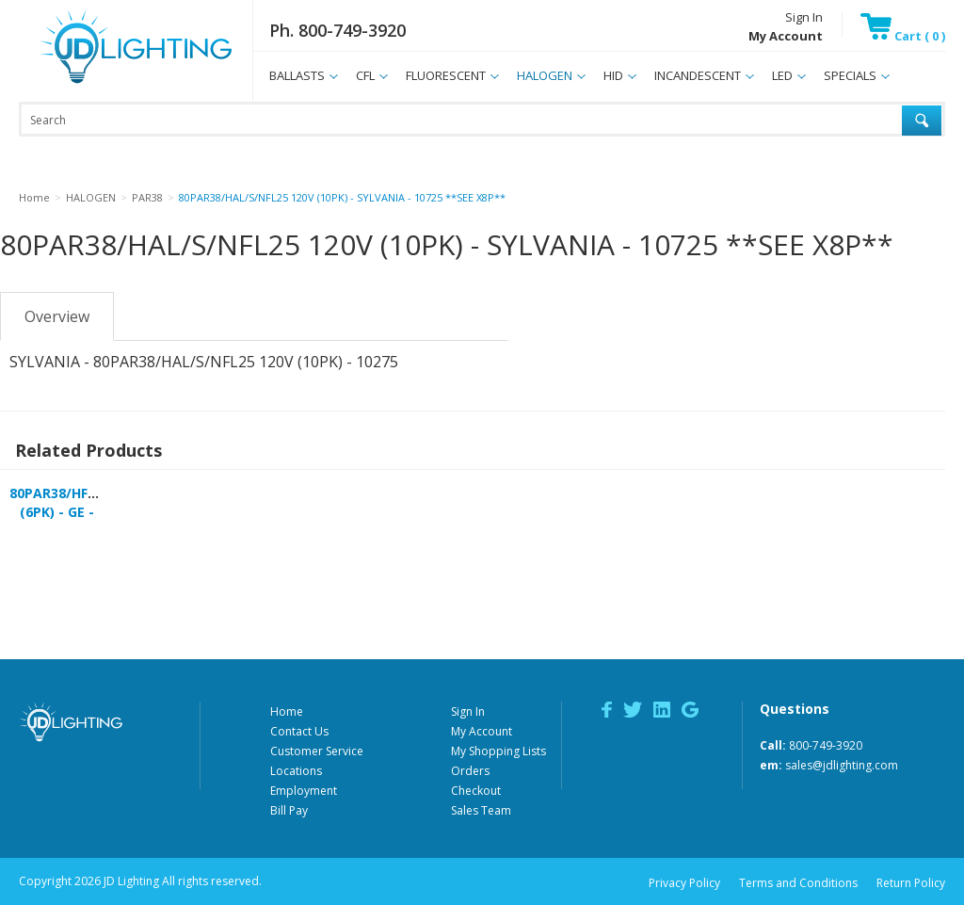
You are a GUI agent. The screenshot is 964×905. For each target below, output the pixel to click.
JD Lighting (112, 83)
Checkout (476, 791)
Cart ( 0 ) (902, 35)
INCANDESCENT (697, 75)
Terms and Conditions (798, 883)
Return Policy (910, 883)
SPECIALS (850, 75)
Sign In (804, 16)
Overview (56, 316)
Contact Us (299, 731)
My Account (481, 731)
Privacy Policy (684, 883)
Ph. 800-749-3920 (337, 30)
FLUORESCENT (446, 75)
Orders (470, 771)
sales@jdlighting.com (841, 765)
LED (782, 75)
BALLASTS (297, 75)
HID (613, 75)
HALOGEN (544, 75)
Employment (303, 791)
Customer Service (316, 751)
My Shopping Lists (498, 751)
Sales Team (481, 810)
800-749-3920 (825, 745)
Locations (296, 771)
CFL (365, 75)
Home (286, 711)
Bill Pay (289, 810)
